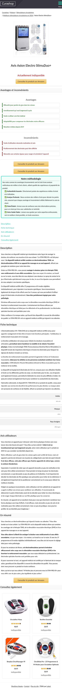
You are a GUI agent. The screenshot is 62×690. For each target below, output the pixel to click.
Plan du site (35, 686)
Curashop (5, 13)
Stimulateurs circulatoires (25, 13)
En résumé (5, 236)
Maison (12, 13)
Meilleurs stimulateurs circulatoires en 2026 (18, 16)
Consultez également (9, 240)
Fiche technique (7, 228)
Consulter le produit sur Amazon (31, 81)
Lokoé (49, 686)
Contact (26, 686)
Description (5, 224)
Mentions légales (17, 686)
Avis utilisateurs (7, 232)
